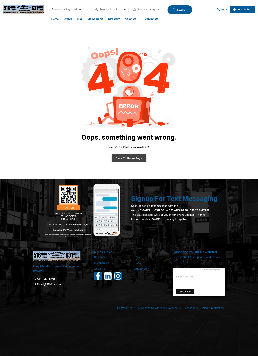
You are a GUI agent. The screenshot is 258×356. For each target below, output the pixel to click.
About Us (99, 268)
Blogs (137, 262)
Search (182, 9)
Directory (99, 257)
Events (138, 257)
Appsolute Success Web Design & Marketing (196, 308)
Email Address (184, 276)
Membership (101, 262)
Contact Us (140, 268)
